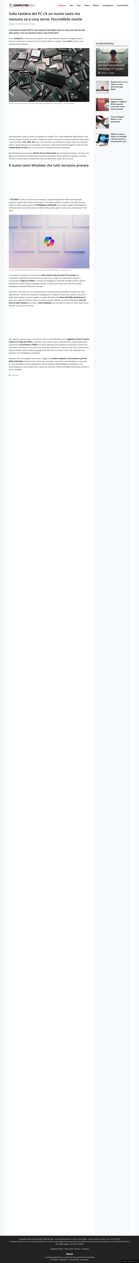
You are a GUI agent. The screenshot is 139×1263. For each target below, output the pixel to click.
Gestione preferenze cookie (130, 1261)
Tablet (86, 5)
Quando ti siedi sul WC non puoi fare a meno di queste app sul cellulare (111, 65)
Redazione (63, 1259)
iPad (79, 5)
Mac (71, 5)
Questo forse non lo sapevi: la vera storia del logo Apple (119, 85)
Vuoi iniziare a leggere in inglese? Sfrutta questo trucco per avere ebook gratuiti (119, 104)
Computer (61, 5)
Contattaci (85, 1249)
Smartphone (108, 5)
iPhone (96, 5)
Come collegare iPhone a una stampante (117, 119)
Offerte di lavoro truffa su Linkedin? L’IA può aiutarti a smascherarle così (119, 138)
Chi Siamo (54, 1259)
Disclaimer (84, 1259)
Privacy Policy (74, 1259)
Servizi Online (122, 5)
